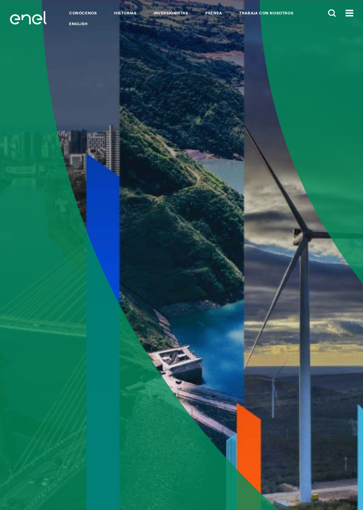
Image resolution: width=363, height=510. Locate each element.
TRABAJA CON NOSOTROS (266, 13)
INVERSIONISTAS (171, 13)
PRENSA (213, 13)
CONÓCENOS (83, 13)
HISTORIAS (125, 13)
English (78, 23)
